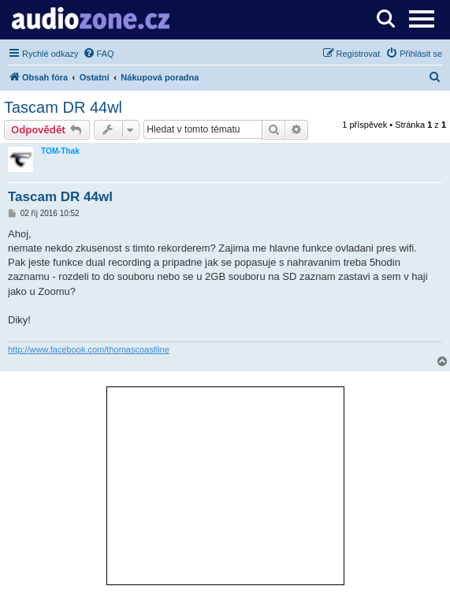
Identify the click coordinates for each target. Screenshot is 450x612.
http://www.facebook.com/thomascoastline (88, 349)
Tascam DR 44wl (63, 107)
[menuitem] (98, 53)
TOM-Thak (60, 151)
